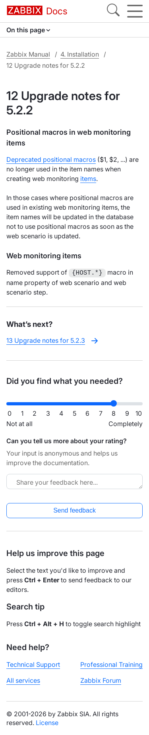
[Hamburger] (135, 11)
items (88, 179)
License (47, 722)
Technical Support (33, 664)
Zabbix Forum (100, 680)
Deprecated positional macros (51, 159)
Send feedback (74, 509)
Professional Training (111, 664)
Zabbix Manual (28, 54)
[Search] (113, 11)
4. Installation (79, 54)
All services (23, 680)
